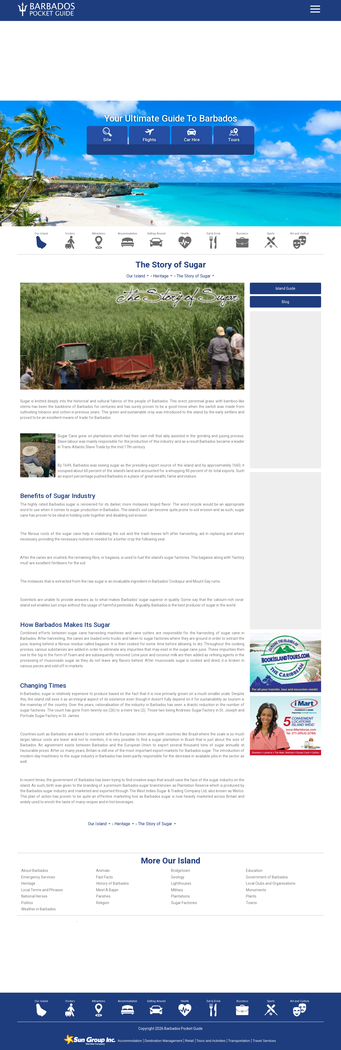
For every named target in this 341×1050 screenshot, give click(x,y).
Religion (102, 903)
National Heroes (34, 896)
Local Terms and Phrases (42, 890)
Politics (27, 903)
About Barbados (34, 870)
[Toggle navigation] (315, 9)
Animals (103, 870)
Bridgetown (180, 870)
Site (107, 134)
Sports (271, 233)
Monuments (256, 890)
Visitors (70, 233)
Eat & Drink (214, 233)
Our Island (41, 233)
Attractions (98, 233)
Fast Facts (104, 877)
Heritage (28, 883)
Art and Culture (299, 233)
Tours (234, 134)
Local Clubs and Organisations (270, 883)
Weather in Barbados (38, 909)
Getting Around (156, 233)
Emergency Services (38, 877)
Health (185, 233)
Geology (177, 877)
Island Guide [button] (285, 288)
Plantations (180, 896)
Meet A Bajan (107, 890)
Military (177, 890)
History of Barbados (112, 883)
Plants (251, 896)
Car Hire (192, 134)
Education (254, 870)
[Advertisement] (170, 60)
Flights (149, 134)
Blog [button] (285, 302)
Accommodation (127, 233)
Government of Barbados (267, 877)
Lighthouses (181, 883)
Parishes (103, 896)
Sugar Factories (184, 903)
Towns (251, 903)
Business (242, 233)
